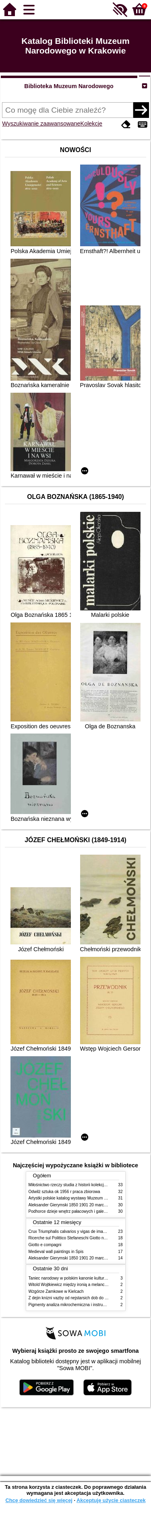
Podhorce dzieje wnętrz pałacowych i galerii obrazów (76, 1211)
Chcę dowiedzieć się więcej (38, 1500)
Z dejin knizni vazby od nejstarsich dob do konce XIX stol (80, 1298)
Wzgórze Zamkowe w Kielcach (56, 1291)
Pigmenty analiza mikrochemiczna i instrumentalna (74, 1304)
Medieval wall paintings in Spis (56, 1251)
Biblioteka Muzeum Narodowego (68, 86)
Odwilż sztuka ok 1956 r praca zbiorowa (64, 1191)
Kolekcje (91, 123)
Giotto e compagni (45, 1245)
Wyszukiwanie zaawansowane (41, 123)
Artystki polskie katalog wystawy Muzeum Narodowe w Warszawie (88, 1198)
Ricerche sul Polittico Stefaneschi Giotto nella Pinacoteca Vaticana (88, 1238)
